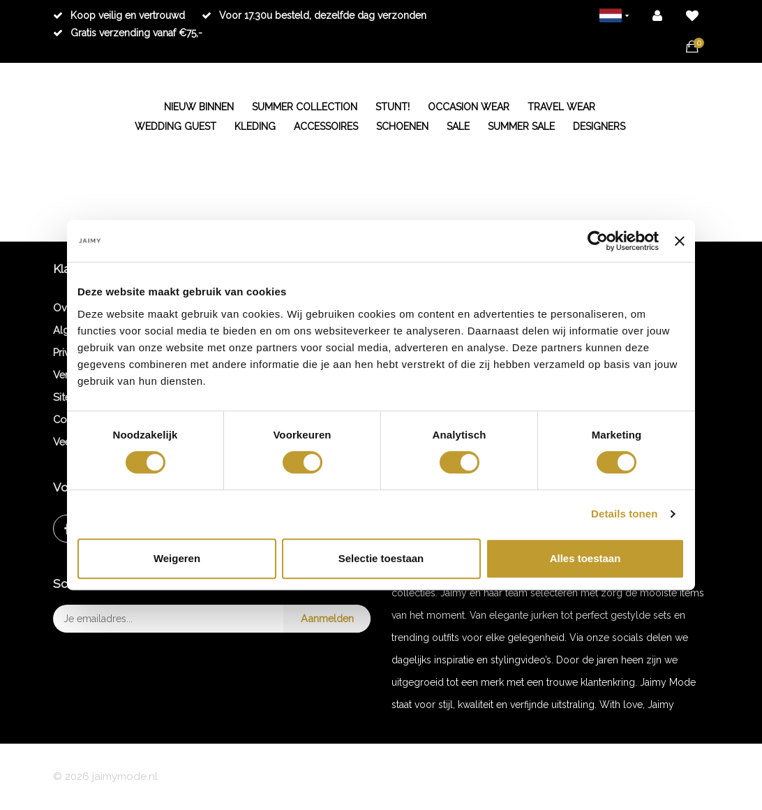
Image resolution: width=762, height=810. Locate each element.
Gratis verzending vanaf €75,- (127, 32)
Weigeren (177, 558)
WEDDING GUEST (175, 126)
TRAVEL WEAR (561, 106)
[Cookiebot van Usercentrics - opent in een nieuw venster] (598, 240)
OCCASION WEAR (468, 106)
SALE (458, 126)
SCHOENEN (402, 126)
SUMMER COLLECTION (304, 106)
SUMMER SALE (521, 126)
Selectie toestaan (381, 558)
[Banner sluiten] (680, 241)
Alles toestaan (585, 558)
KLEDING (255, 126)
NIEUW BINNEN (199, 106)
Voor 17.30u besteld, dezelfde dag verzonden (314, 15)
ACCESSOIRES (326, 126)
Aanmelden (327, 618)
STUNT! (392, 106)
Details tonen (624, 514)
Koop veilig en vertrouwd (119, 15)
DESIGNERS (599, 126)
